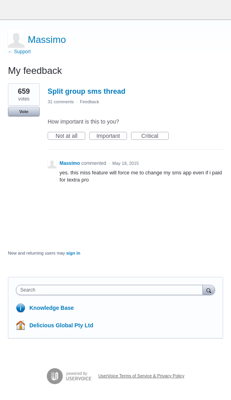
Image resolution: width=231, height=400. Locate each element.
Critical (155, 136)
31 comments (61, 101)
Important (111, 136)
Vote (23, 111)
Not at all (70, 136)
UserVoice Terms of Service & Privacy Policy (141, 375)
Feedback (89, 101)
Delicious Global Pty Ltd (61, 325)
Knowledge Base (51, 308)
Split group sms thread (86, 91)
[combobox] (111, 290)
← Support (19, 51)
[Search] (208, 290)
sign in (73, 253)
